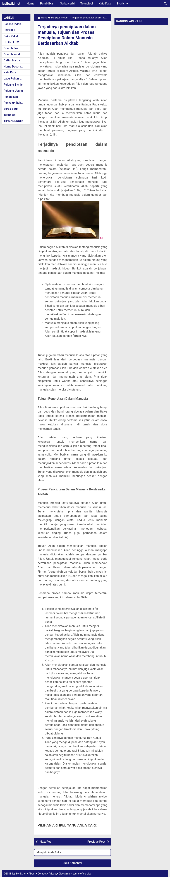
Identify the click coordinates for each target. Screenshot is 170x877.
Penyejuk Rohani (14, 102)
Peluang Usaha (13, 90)
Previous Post (96, 841)
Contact (42, 873)
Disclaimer (65, 873)
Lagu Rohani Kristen (16, 78)
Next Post (46, 841)
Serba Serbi (11, 108)
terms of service (82, 873)
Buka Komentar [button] (72, 863)
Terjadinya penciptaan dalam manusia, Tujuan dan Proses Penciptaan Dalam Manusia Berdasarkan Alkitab (70, 35)
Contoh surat (12, 54)
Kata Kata (105, 3)
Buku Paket (11, 36)
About (31, 873)
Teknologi (86, 3)
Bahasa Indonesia (15, 24)
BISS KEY (10, 30)
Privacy (53, 873)
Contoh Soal (11, 48)
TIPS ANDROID (13, 121)
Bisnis (123, 3)
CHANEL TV (11, 42)
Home (30, 3)
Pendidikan (47, 3)
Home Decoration (15, 66)
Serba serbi (67, 3)
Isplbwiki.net (11, 3)
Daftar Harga (12, 60)
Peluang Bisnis (13, 84)
